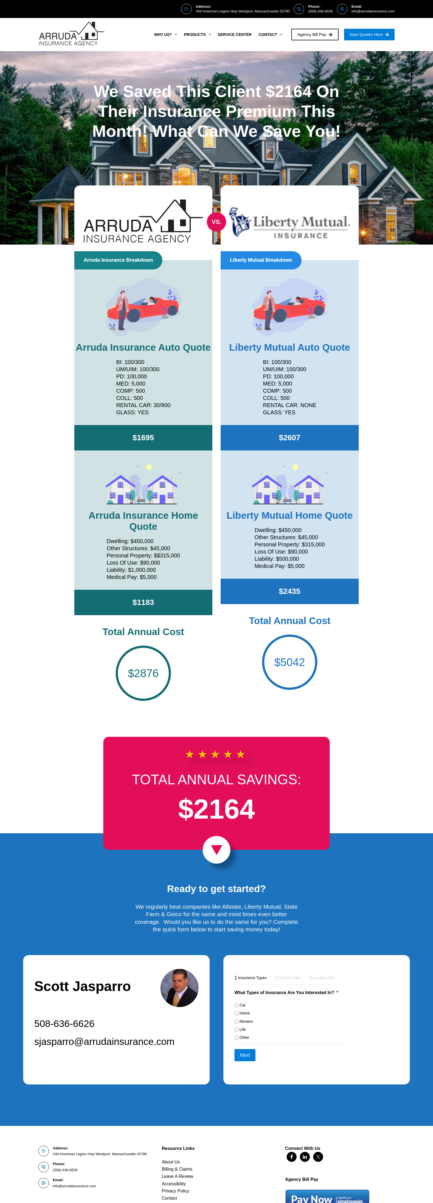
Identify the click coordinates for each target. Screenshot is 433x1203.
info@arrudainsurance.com (373, 11)
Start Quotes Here (369, 34)
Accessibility (174, 1178)
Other (244, 1037)
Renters (246, 1021)
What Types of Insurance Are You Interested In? (286, 992)
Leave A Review (177, 1171)
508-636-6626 (64, 1023)
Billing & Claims (177, 1164)
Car (242, 1005)
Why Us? (166, 34)
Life (242, 1029)
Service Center (235, 34)
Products (198, 34)
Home (244, 1013)
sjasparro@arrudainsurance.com (104, 1041)
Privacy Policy (175, 1186)
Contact (271, 34)
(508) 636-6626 (320, 11)
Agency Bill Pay (314, 34)
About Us (171, 1157)
